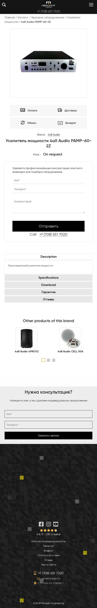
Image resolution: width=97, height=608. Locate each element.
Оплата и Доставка (48, 555)
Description (49, 256)
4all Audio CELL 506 (70, 351)
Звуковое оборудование (47, 17)
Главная (10, 17)
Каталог (23, 17)
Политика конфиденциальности (48, 541)
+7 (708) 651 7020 (48, 11)
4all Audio (54, 134)
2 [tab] (48, 360)
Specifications (49, 277)
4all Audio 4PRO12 (27, 351)
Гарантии (49, 292)
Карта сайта (48, 564)
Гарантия (48, 546)
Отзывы (48, 299)
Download (48, 285)
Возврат (48, 550)
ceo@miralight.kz (51, 578)
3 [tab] (53, 360)
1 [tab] (43, 360)
